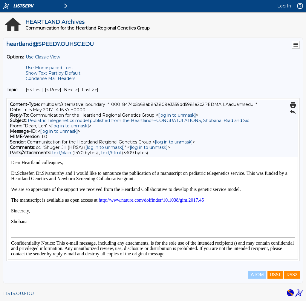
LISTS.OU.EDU (18, 293)
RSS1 (275, 274)
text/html (111, 152)
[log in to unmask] (177, 115)
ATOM (257, 274)
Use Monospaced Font (49, 67)
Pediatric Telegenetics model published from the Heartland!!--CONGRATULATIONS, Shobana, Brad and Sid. (139, 120)
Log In (284, 6)
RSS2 (291, 274)
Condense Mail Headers (50, 78)
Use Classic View (43, 57)
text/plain (61, 152)
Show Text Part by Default (53, 73)
